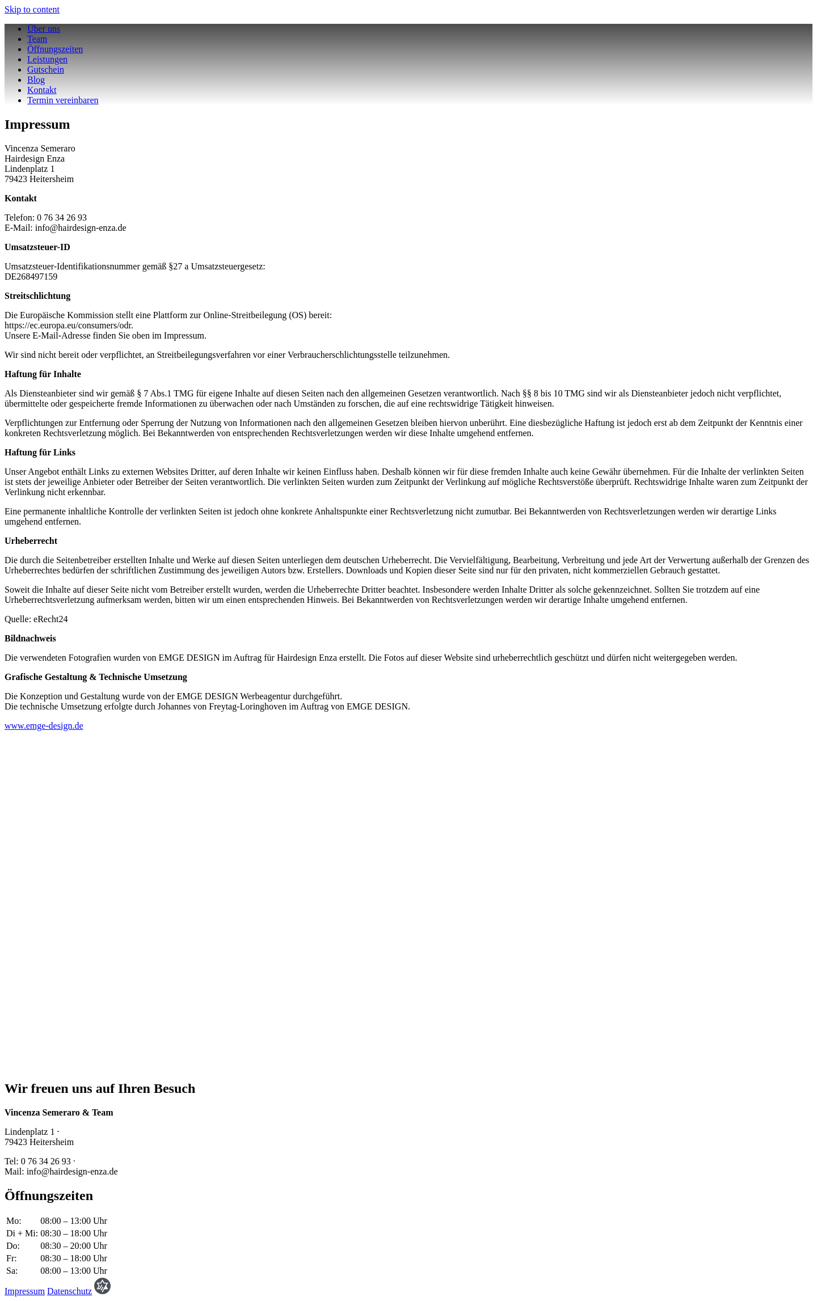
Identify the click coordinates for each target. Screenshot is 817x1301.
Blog (36, 80)
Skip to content (32, 9)
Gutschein (45, 69)
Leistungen (47, 59)
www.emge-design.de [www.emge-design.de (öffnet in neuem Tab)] (44, 725)
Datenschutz (69, 1291)
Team (37, 39)
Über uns (43, 28)
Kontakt (42, 90)
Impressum (25, 1291)
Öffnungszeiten (55, 49)
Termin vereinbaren (62, 100)
